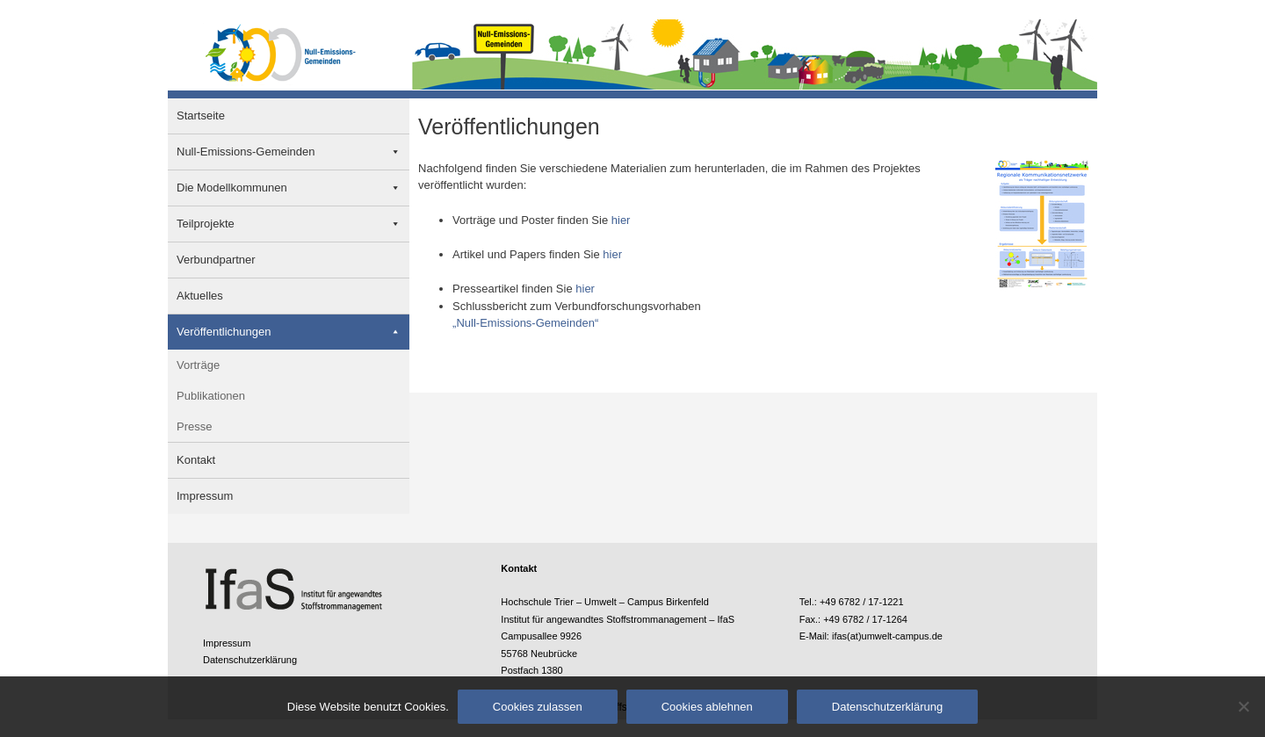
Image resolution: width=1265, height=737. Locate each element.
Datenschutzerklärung (250, 659)
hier (621, 220)
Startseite (201, 115)
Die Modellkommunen (232, 187)
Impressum (205, 495)
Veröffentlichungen (224, 331)
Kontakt (196, 459)
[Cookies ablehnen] (1243, 706)
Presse (194, 426)
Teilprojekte (206, 223)
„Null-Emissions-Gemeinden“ (525, 322)
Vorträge (198, 365)
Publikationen (211, 395)
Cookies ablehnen (707, 706)
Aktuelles (200, 295)
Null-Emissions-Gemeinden (246, 151)
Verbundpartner (216, 259)
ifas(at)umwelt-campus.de (887, 636)
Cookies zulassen (537, 706)
